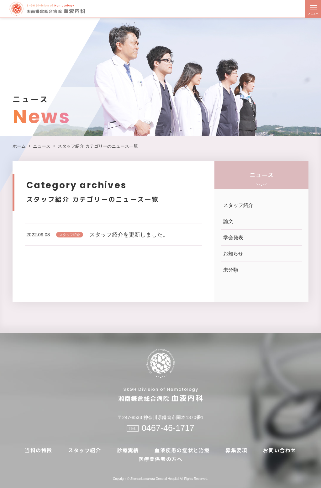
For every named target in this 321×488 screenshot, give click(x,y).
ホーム (19, 146)
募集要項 (236, 450)
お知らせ (233, 253)
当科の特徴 (38, 450)
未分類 (230, 270)
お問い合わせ (279, 450)
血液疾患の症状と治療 (182, 450)
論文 (228, 221)
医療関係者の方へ (161, 459)
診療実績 (128, 450)
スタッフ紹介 (69, 236)
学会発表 (233, 237)
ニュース (41, 146)
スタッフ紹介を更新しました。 (128, 236)
